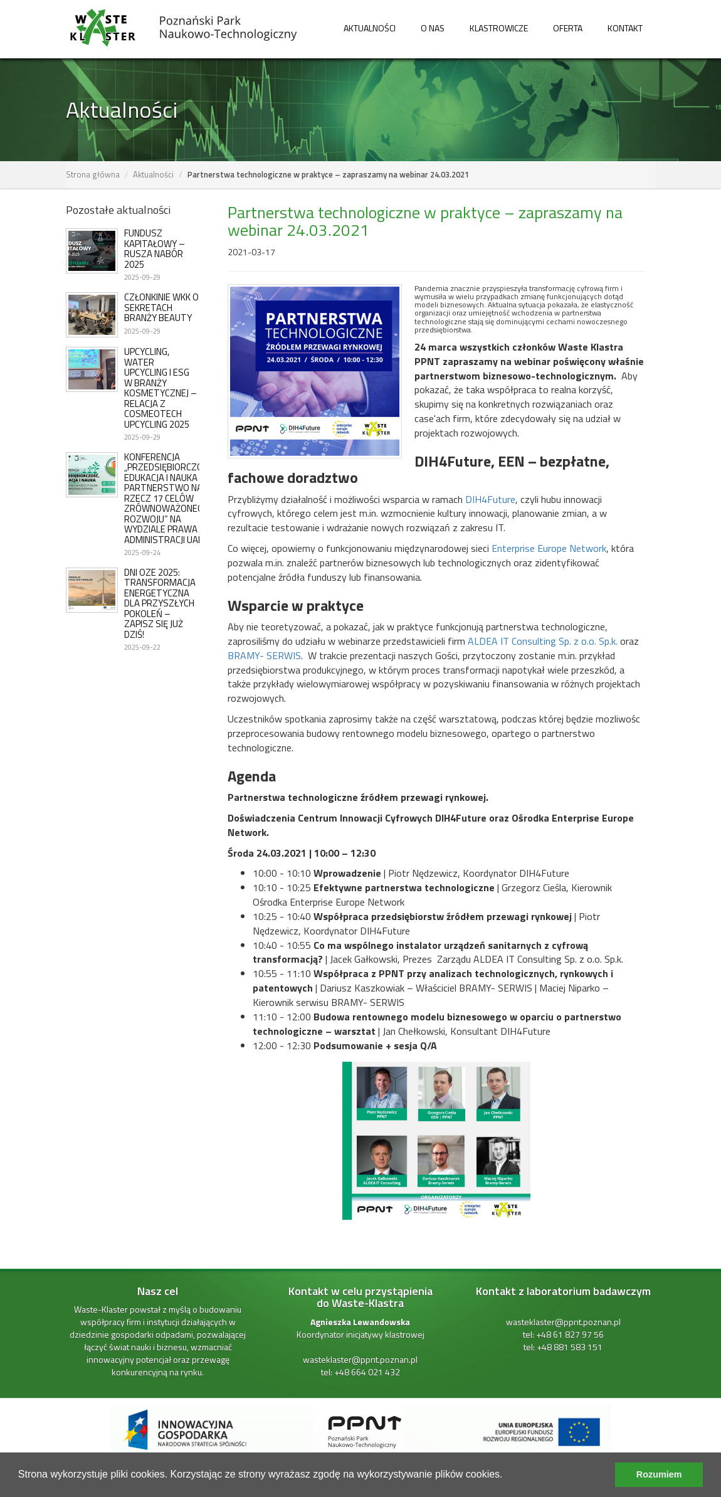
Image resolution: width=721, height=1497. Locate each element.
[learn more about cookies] (507, 1476)
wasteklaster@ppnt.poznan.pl (360, 1359)
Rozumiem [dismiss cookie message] (659, 1474)
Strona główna (93, 174)
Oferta (567, 27)
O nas (433, 27)
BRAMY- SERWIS (264, 655)
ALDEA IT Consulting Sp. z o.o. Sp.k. (543, 640)
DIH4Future (490, 499)
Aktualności (370, 27)
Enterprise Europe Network (549, 548)
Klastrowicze (499, 27)
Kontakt (625, 27)
